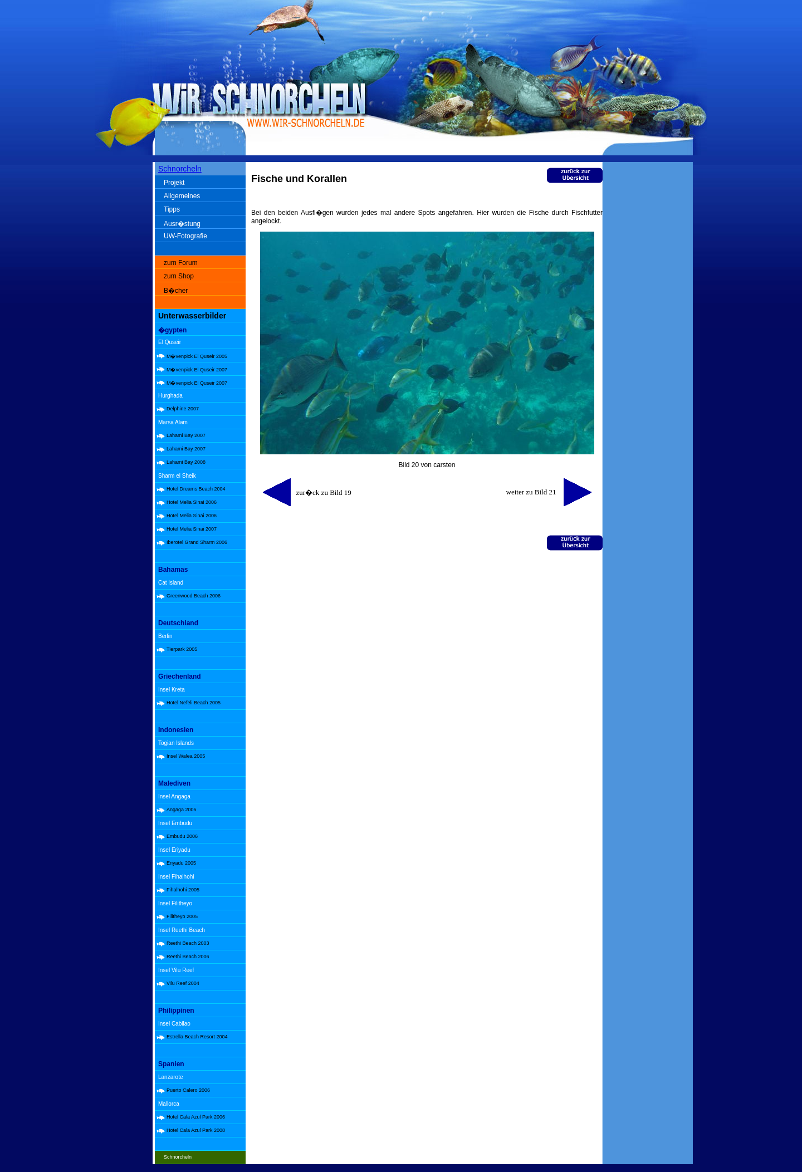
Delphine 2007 (183, 408)
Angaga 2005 (182, 809)
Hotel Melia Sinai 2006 (192, 502)
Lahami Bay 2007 (186, 435)
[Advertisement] (650, 340)
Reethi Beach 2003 (188, 943)
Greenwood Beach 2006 (194, 596)
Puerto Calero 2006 (188, 1090)
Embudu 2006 (182, 836)
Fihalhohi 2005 (183, 890)
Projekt (174, 183)
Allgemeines (182, 196)
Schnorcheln (180, 168)
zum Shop (179, 276)
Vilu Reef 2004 (183, 983)
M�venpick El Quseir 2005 (197, 356)
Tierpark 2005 (182, 649)
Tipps (172, 209)
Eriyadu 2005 (181, 863)
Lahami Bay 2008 (186, 462)
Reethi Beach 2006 (188, 956)
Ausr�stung (182, 224)
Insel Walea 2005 (186, 756)
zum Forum (181, 263)
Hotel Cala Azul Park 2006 (196, 1117)
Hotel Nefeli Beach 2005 (194, 702)
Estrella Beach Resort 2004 (197, 1036)
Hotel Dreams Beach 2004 (196, 489)
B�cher (176, 291)
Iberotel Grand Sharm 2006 (197, 542)
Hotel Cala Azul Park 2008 (196, 1130)
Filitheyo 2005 (182, 916)
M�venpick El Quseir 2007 (197, 369)
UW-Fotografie (185, 236)
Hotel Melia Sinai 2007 (192, 529)
